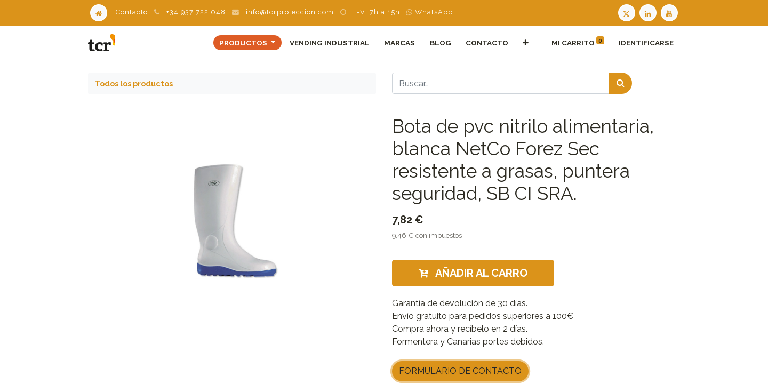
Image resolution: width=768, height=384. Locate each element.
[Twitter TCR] (626, 12)
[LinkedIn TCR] (649, 12)
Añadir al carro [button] (473, 273)
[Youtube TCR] (670, 12)
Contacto (132, 12)
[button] (525, 42)
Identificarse (646, 42)
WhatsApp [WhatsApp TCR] (429, 12)
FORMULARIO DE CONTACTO (460, 371)
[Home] (98, 12)
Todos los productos (133, 83)
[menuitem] (330, 42)
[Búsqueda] (620, 83)
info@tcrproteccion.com (290, 12)
